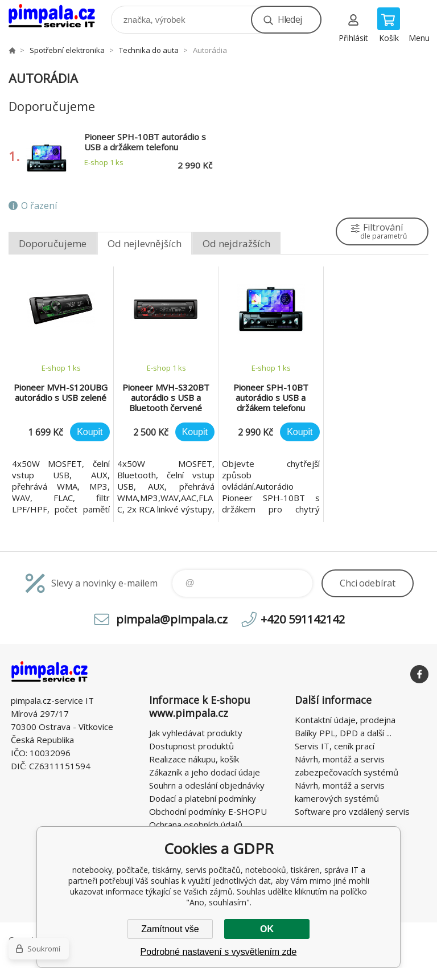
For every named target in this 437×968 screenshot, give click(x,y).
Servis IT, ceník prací (334, 746)
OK (267, 929)
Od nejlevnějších (145, 243)
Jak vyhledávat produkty (195, 733)
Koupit (89, 432)
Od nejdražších (236, 243)
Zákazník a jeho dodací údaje (204, 772)
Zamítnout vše (170, 929)
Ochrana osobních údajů (195, 824)
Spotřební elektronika (67, 50)
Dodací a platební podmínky (202, 798)
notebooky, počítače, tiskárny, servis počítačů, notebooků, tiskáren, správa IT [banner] (59, 17)
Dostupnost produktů (191, 746)
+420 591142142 (303, 619)
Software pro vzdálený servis (352, 811)
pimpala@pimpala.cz (172, 619)
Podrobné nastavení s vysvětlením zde (219, 952)
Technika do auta (149, 50)
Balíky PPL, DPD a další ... (343, 733)
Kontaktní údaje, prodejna (345, 719)
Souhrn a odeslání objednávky (207, 785)
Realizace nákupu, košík (194, 759)
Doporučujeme (52, 243)
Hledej (290, 19)
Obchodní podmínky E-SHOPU (208, 811)
